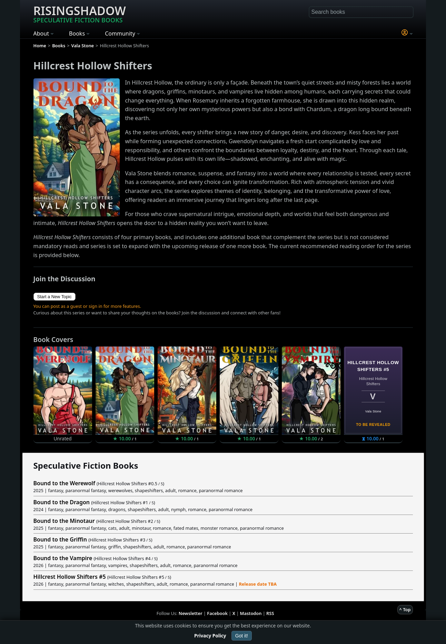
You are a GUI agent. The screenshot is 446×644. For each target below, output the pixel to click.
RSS (270, 613)
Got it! (241, 635)
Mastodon (251, 613)
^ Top (405, 609)
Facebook (217, 613)
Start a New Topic (54, 296)
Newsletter (190, 613)
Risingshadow (79, 13)
